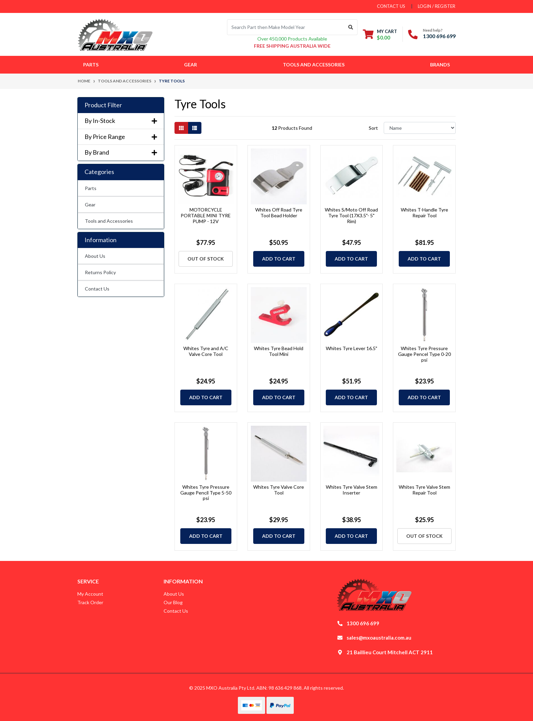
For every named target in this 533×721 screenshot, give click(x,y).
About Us (95, 256)
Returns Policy (100, 272)
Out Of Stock (205, 259)
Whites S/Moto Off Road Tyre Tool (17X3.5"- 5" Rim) (351, 215)
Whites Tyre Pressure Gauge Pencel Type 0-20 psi (424, 354)
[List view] (194, 128)
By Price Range (121, 136)
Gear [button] (190, 64)
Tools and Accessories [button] (314, 64)
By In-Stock (121, 120)
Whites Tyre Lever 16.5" (351, 348)
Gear (90, 204)
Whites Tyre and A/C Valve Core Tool (205, 351)
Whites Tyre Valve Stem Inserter (351, 490)
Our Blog (173, 602)
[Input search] (286, 27)
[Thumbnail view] (181, 128)
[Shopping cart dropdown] (380, 34)
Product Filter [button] (103, 105)
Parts (90, 188)
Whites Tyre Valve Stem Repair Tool (424, 490)
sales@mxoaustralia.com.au (379, 637)
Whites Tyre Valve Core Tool (278, 490)
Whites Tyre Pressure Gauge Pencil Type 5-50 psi (205, 492)
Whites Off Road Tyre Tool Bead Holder (278, 212)
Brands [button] (440, 64)
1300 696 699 (439, 36)
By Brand (121, 152)
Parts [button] (90, 64)
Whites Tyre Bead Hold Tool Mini (278, 351)
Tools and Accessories (109, 221)
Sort (373, 128)
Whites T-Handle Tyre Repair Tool (424, 212)
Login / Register (436, 6)
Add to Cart (278, 259)
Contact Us (97, 289)
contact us (391, 6)
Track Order (90, 602)
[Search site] (350, 27)
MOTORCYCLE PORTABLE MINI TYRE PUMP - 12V (206, 215)
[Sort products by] (420, 128)
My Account (90, 594)
